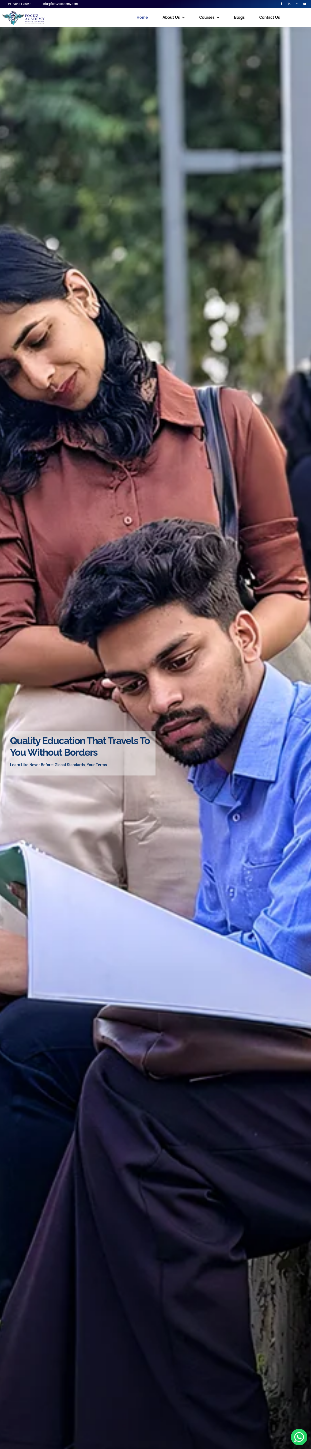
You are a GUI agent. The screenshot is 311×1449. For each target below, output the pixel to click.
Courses (209, 19)
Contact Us (269, 19)
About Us (174, 19)
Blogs (239, 19)
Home (142, 19)
